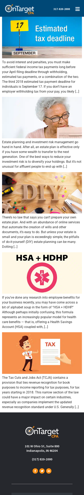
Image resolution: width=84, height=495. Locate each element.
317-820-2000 (61, 9)
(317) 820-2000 (42, 459)
